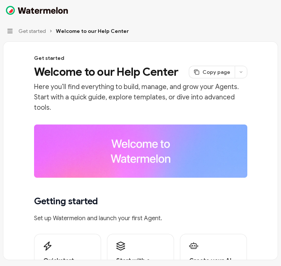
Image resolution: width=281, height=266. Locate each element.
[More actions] (271, 10)
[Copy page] (212, 72)
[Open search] (257, 10)
